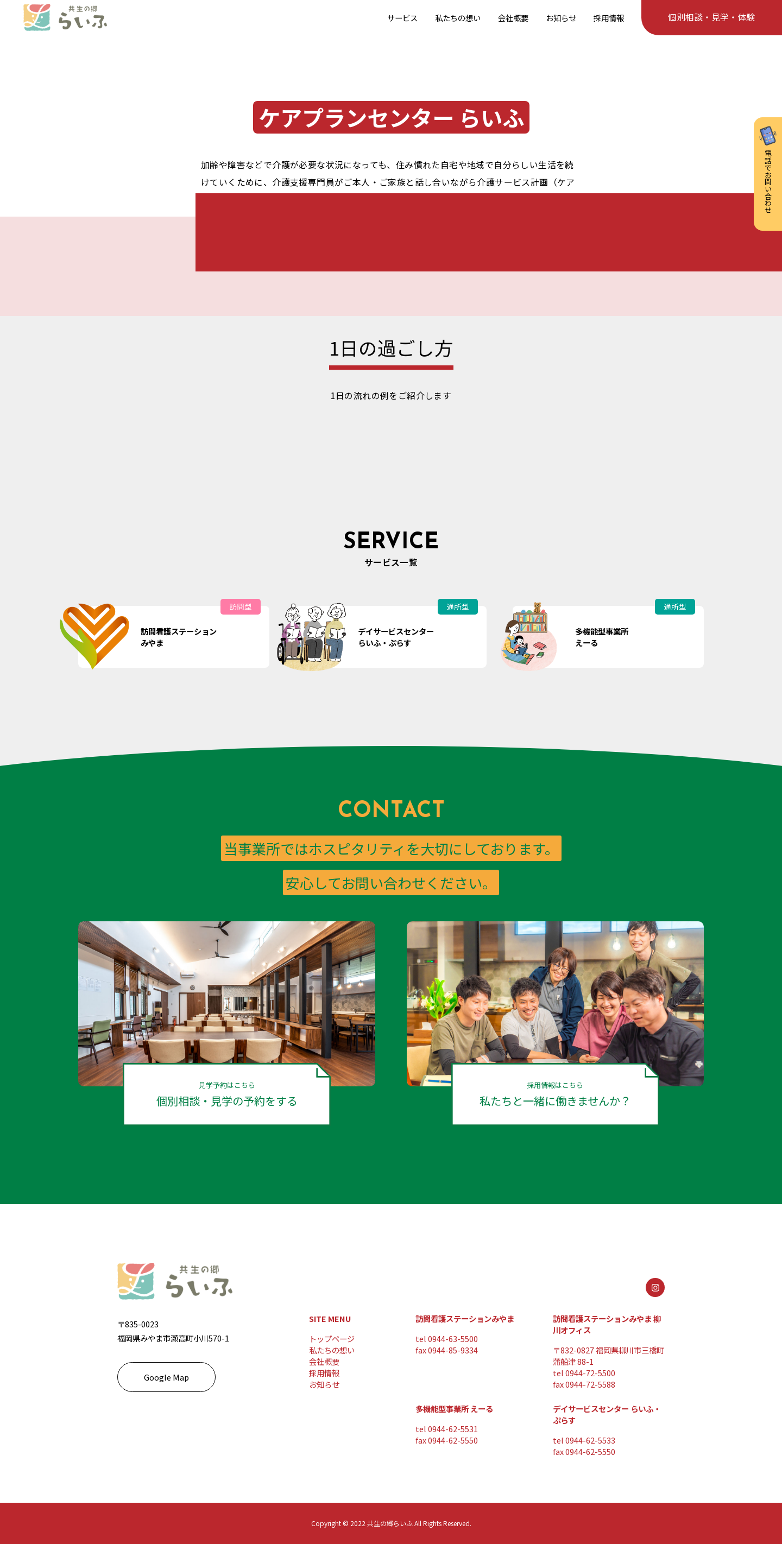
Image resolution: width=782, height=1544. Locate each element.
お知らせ (324, 1384)
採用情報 (324, 1372)
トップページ (332, 1338)
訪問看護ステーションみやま (464, 1318)
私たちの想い (332, 1350)
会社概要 (324, 1361)
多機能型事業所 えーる (454, 1408)
